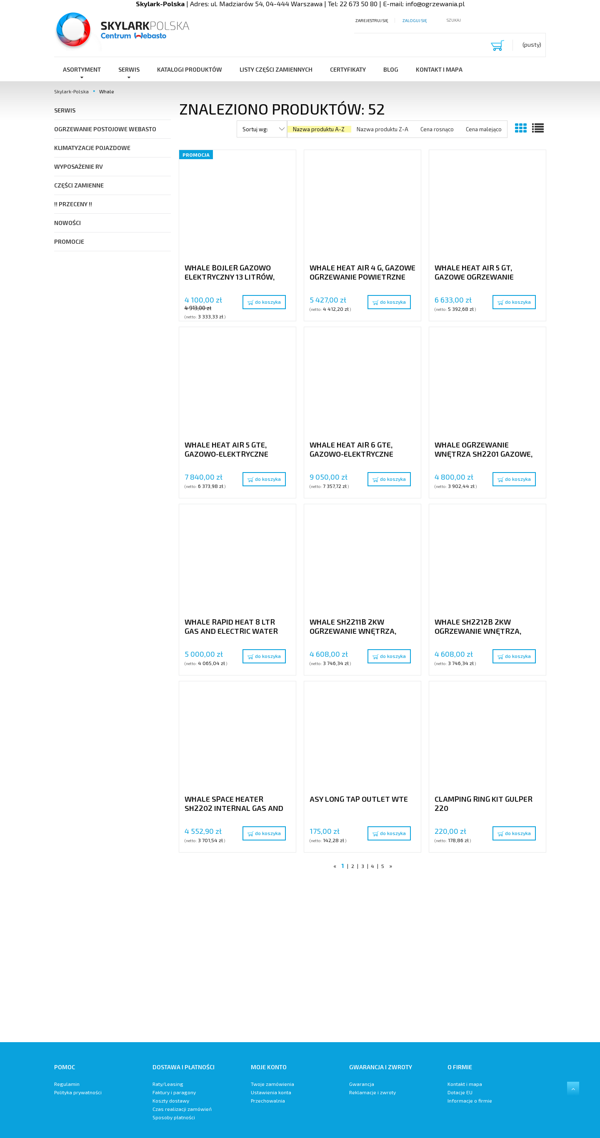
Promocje (69, 241)
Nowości (67, 222)
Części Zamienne (79, 185)
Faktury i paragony (174, 1092)
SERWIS (64, 110)
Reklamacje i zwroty (372, 1092)
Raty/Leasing (167, 1084)
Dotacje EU (460, 1092)
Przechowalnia (268, 1100)
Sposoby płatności (173, 1117)
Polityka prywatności (78, 1092)
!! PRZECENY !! (73, 204)
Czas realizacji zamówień (182, 1109)
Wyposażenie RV (78, 166)
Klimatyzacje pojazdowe (92, 147)
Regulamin (67, 1084)
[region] (362, 959)
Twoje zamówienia (272, 1084)
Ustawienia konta (271, 1092)
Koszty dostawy (170, 1100)
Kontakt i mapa (465, 1084)
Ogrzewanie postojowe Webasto (105, 129)
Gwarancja (361, 1084)
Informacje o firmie (470, 1100)
